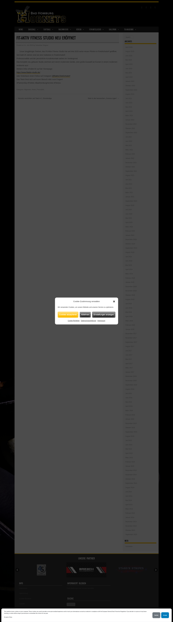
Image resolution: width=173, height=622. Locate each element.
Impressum (101, 321)
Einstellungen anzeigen (104, 314)
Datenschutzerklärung (88, 321)
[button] (114, 301)
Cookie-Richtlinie (73, 321)
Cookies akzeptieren (68, 314)
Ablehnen (85, 314)
